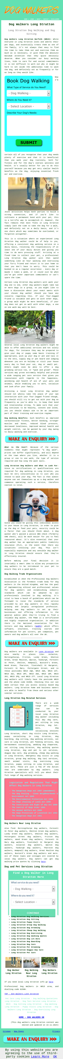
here (43, 862)
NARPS (38, 626)
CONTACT (46, 19)
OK (55, 1056)
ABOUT (39, 19)
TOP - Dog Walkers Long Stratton (22, 994)
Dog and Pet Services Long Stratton (29, 866)
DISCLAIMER (55, 19)
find (13, 828)
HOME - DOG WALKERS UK (31, 1017)
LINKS (32, 19)
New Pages (19, 1031)
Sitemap (7, 1031)
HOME (25, 19)
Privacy (56, 1031)
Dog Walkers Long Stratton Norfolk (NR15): (28, 39)
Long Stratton (46, 652)
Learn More (40, 1056)
